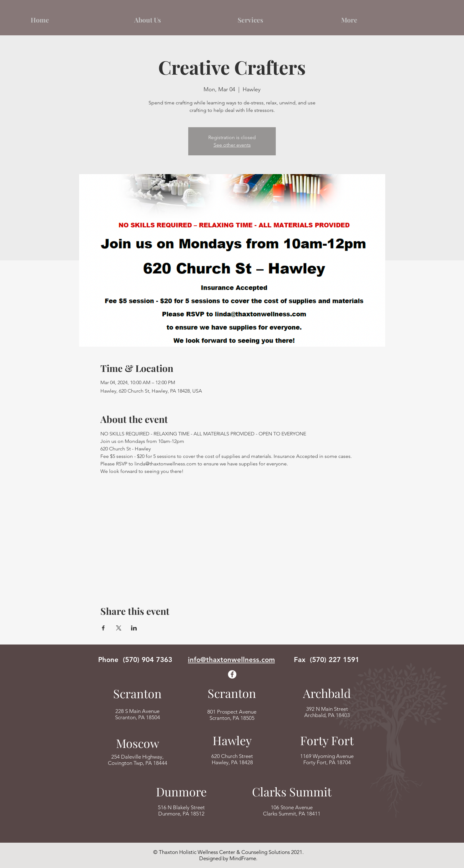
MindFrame (242, 858)
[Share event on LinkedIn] (134, 627)
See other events (232, 145)
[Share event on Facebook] (103, 627)
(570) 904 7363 (147, 659)
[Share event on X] (119, 627)
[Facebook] (232, 674)
